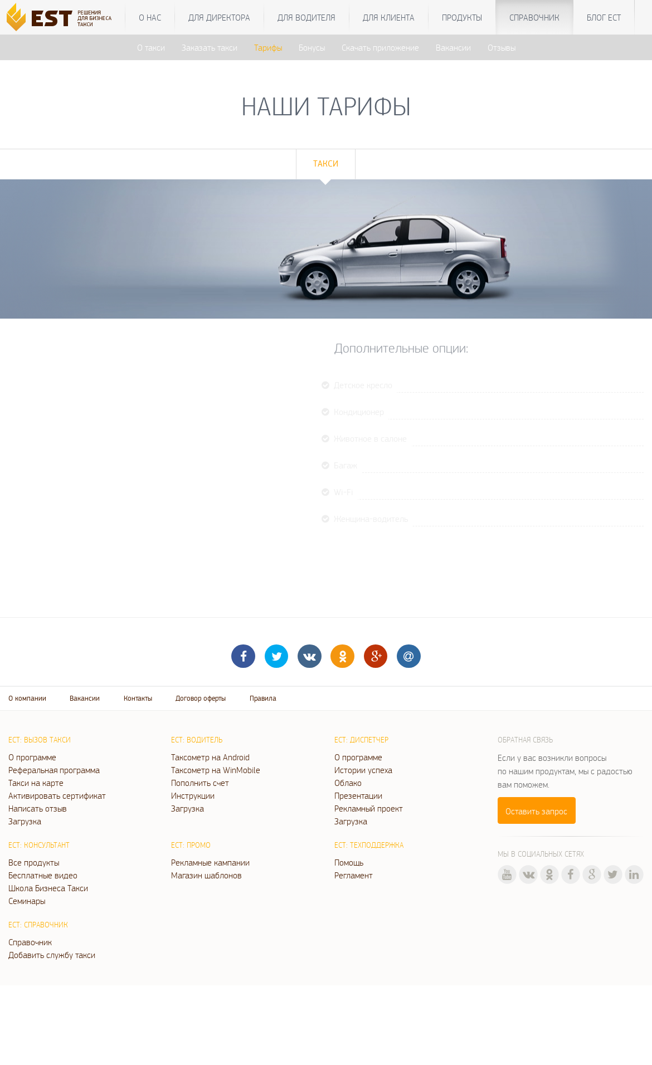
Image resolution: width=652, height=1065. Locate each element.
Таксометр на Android (210, 757)
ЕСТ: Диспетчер (361, 740)
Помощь (348, 862)
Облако (348, 782)
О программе (32, 757)
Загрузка (24, 821)
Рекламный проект (368, 808)
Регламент (353, 875)
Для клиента (389, 17)
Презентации (358, 795)
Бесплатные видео (42, 875)
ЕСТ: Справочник (38, 925)
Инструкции (193, 795)
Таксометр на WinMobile (215, 769)
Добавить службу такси (51, 954)
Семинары (26, 900)
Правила (263, 698)
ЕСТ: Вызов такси (39, 740)
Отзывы (501, 47)
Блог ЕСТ (604, 17)
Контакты (138, 698)
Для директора (219, 17)
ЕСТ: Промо (191, 845)
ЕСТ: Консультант (39, 845)
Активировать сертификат (57, 795)
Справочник (534, 17)
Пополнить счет (200, 782)
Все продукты (33, 862)
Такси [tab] (325, 163)
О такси (151, 47)
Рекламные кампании (210, 862)
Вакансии (453, 47)
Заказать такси (209, 47)
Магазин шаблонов (206, 875)
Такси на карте (36, 782)
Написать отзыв (37, 808)
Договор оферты (201, 698)
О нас (150, 17)
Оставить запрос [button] (536, 811)
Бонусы (312, 47)
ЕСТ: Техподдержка (368, 845)
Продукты (462, 17)
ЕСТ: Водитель (196, 740)
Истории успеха (363, 769)
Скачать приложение (380, 47)
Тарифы (268, 47)
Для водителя (306, 17)
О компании (27, 698)
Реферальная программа (54, 769)
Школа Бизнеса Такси (48, 887)
